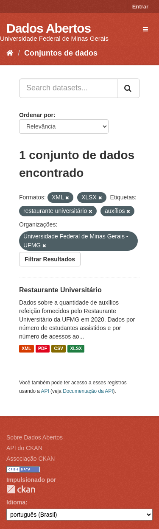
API (45, 391)
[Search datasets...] (68, 88)
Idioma (15, 502)
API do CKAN (24, 448)
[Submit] (128, 88)
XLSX (76, 348)
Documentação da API (88, 391)
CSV (58, 348)
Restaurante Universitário (60, 290)
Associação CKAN (30, 458)
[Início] (10, 53)
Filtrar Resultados (50, 259)
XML (26, 348)
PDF (42, 348)
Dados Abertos (48, 28)
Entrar (140, 6)
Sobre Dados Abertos (34, 437)
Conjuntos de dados (61, 53)
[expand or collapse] (145, 29)
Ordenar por (36, 115)
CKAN (20, 489)
